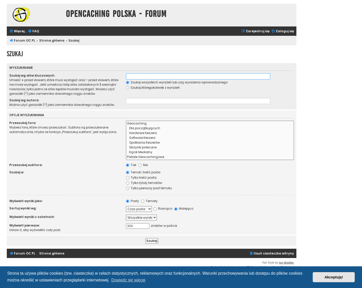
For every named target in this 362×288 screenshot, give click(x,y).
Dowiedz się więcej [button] (128, 280)
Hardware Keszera (209, 133)
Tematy (149, 201)
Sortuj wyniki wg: (22, 208)
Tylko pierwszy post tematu (149, 188)
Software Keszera (209, 138)
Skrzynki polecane (209, 147)
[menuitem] (33, 31)
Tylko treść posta (141, 177)
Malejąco (183, 208)
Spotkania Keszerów (209, 142)
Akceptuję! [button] (334, 277)
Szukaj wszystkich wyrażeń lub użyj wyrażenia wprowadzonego (177, 82)
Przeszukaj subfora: (25, 165)
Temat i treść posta (143, 172)
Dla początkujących (209, 128)
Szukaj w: (16, 172)
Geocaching (209, 123)
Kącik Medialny (209, 152)
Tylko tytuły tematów (144, 183)
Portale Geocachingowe (209, 157)
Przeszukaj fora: (22, 123)
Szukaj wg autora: (24, 100)
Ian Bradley (286, 263)
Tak (131, 165)
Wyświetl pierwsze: (24, 225)
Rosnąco (162, 208)
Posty (132, 201)
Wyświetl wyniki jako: (26, 201)
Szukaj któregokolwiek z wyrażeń (153, 87)
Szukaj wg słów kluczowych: (32, 75)
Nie (143, 165)
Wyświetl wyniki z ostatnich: (32, 217)
